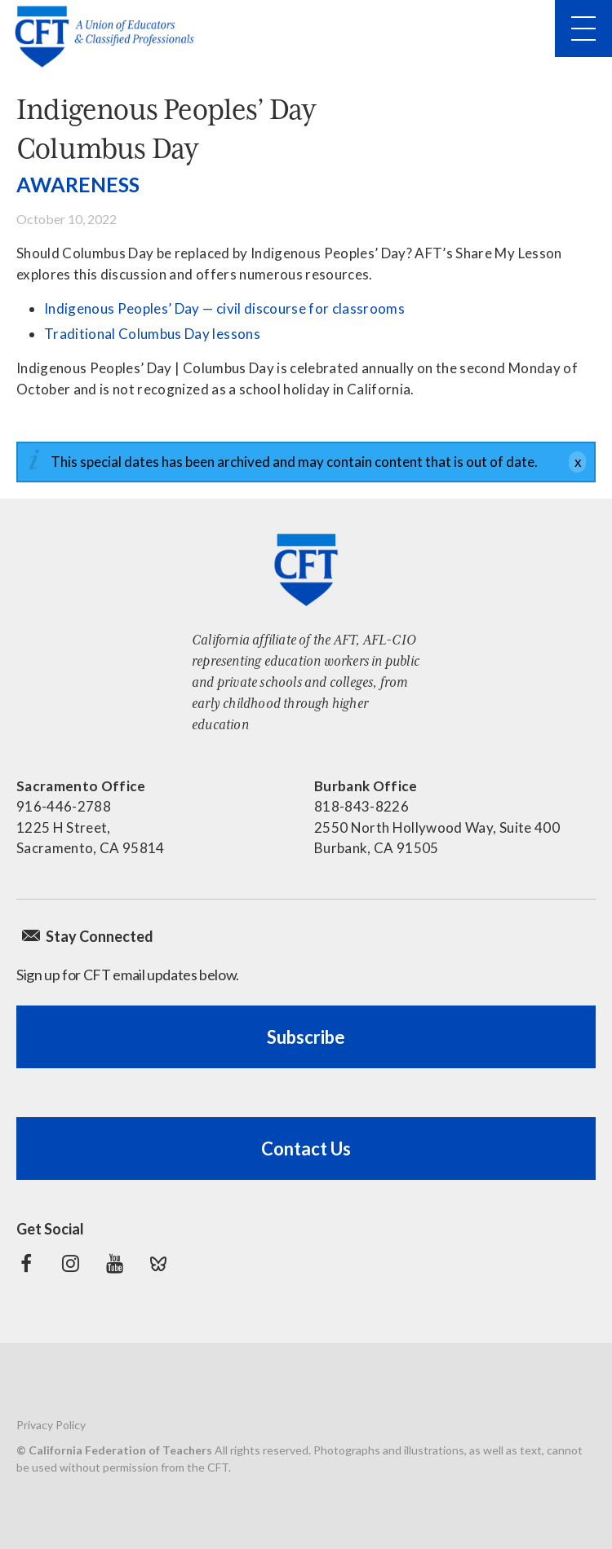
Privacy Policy (51, 1425)
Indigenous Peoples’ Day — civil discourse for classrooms (224, 308)
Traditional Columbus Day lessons (152, 333)
